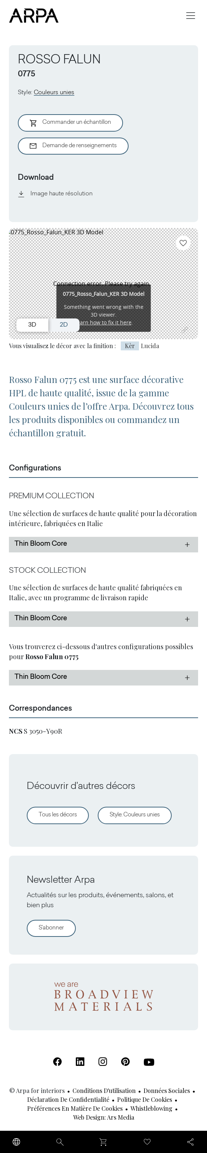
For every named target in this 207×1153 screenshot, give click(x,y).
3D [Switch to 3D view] (32, 325)
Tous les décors (58, 815)
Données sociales (166, 1090)
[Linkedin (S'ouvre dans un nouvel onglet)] (80, 1061)
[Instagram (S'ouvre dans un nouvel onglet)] (103, 1061)
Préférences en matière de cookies (75, 1108)
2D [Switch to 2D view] (64, 325)
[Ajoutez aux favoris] (183, 243)
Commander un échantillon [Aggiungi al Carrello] (70, 123)
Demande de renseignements (73, 146)
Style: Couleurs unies (135, 815)
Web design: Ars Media (103, 1117)
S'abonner (51, 928)
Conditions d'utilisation (104, 1090)
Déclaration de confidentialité (68, 1099)
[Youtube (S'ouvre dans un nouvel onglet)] (149, 1062)
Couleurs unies (54, 93)
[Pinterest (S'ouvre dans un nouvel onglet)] (125, 1061)
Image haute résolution (55, 194)
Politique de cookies (144, 1099)
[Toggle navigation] (190, 15)
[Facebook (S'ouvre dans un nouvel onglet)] (57, 1061)
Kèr (130, 346)
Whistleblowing (151, 1108)
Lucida (150, 346)
